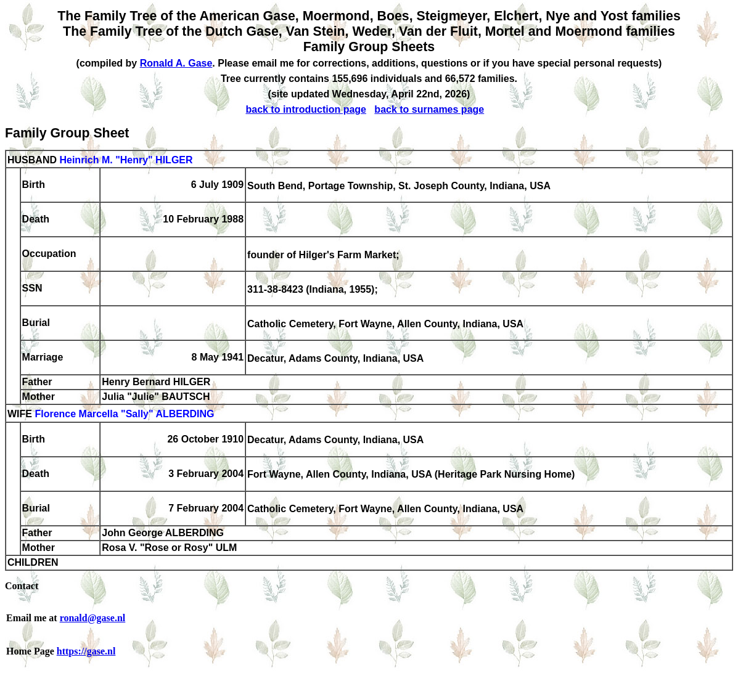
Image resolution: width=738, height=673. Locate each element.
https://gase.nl (86, 651)
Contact (21, 586)
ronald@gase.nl (93, 618)
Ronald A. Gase (176, 63)
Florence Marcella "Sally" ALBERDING (124, 414)
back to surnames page (429, 109)
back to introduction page (305, 109)
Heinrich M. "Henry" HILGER (125, 160)
